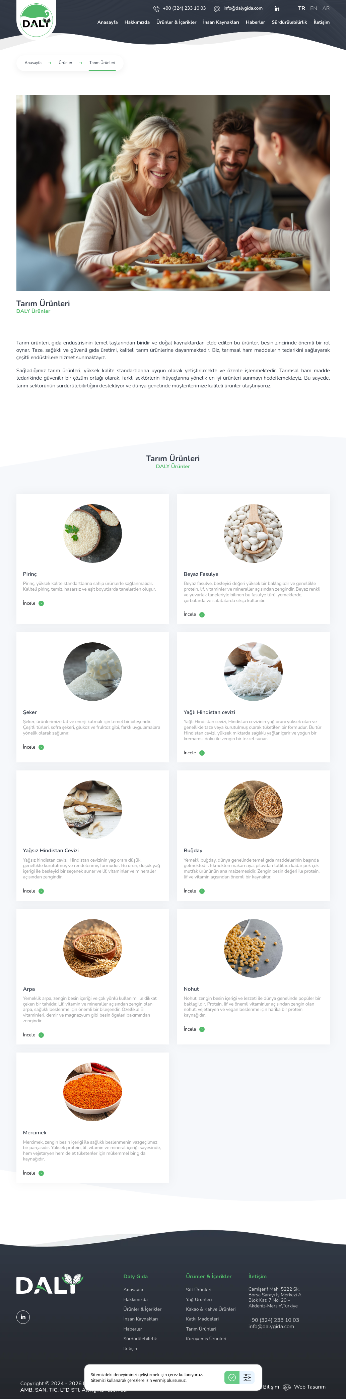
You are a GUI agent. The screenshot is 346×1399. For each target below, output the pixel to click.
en (313, 8)
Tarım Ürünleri (201, 1329)
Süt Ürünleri (198, 1290)
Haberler (255, 22)
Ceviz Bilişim (264, 1387)
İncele (33, 603)
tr (301, 8)
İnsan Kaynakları (221, 22)
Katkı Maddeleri (202, 1319)
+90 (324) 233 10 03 (179, 8)
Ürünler (65, 62)
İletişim (322, 22)
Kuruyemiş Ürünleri (206, 1339)
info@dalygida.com (238, 8)
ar (326, 8)
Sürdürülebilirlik (289, 22)
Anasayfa (107, 22)
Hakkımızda (137, 22)
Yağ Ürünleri (199, 1299)
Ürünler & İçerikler (176, 22)
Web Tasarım (310, 1387)
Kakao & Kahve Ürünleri (210, 1309)
